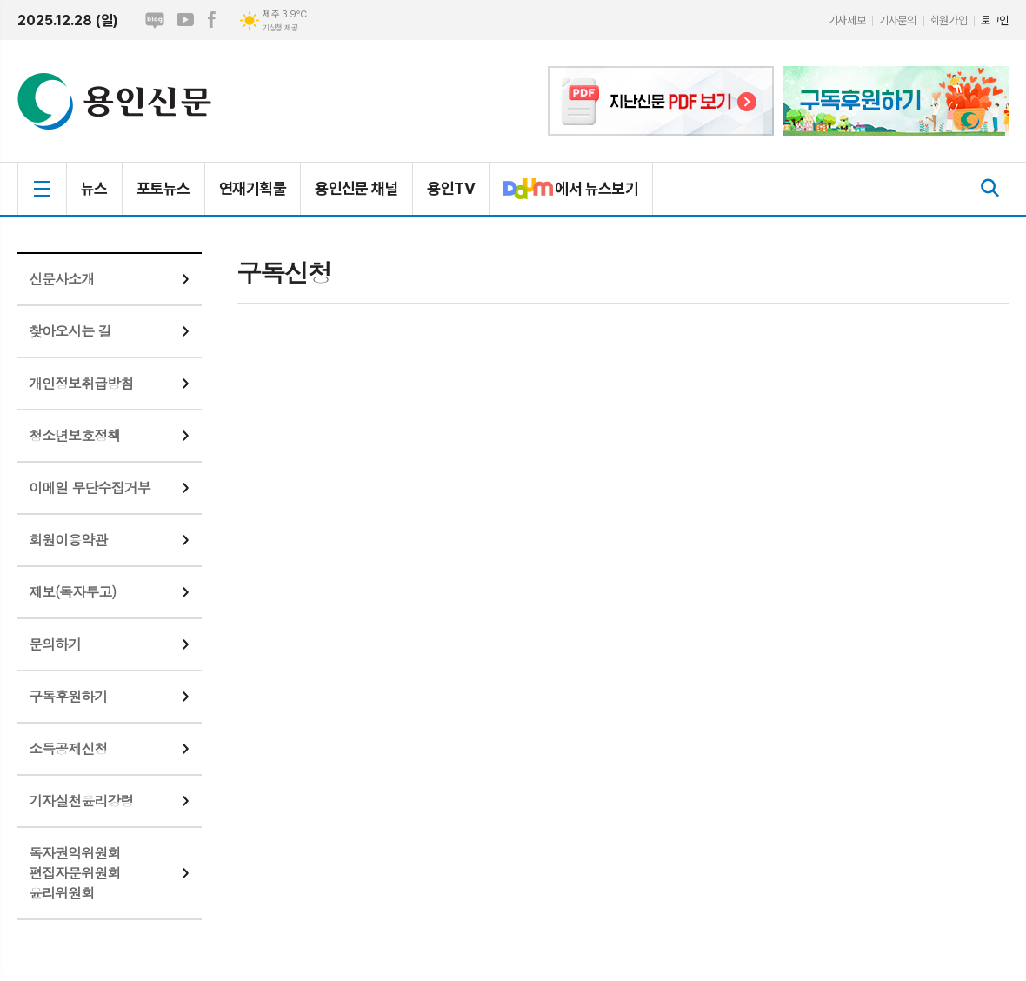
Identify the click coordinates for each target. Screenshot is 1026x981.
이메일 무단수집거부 (89, 487)
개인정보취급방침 (81, 383)
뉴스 (94, 188)
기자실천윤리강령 (81, 801)
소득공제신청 (68, 748)
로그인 (995, 20)
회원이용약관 (68, 540)
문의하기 (55, 644)
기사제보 (847, 20)
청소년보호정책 (74, 435)
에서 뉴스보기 (564, 195)
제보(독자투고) (72, 592)
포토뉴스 (163, 188)
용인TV (451, 188)
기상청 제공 (280, 27)
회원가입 (948, 20)
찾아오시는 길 (70, 331)
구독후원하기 (68, 696)
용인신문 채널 (356, 188)
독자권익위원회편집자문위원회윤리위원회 (74, 873)
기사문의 (897, 20)
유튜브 (185, 20)
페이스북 (211, 20)
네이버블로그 (155, 20)
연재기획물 (252, 188)
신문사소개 (61, 279)
